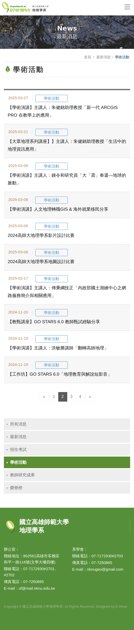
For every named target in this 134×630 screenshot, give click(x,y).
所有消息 (18, 424)
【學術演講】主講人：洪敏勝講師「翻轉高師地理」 (58, 348)
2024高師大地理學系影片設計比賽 (41, 235)
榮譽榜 (16, 488)
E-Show (121, 606)
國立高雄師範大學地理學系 (59, 7)
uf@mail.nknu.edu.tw (37, 588)
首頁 (87, 57)
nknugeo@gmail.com (105, 569)
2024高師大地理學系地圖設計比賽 (41, 261)
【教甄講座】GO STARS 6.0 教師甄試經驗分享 (54, 321)
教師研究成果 (22, 475)
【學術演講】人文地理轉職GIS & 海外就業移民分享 (58, 209)
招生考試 (18, 449)
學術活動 (18, 462)
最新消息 (103, 57)
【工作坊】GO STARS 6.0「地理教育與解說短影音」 (60, 374)
